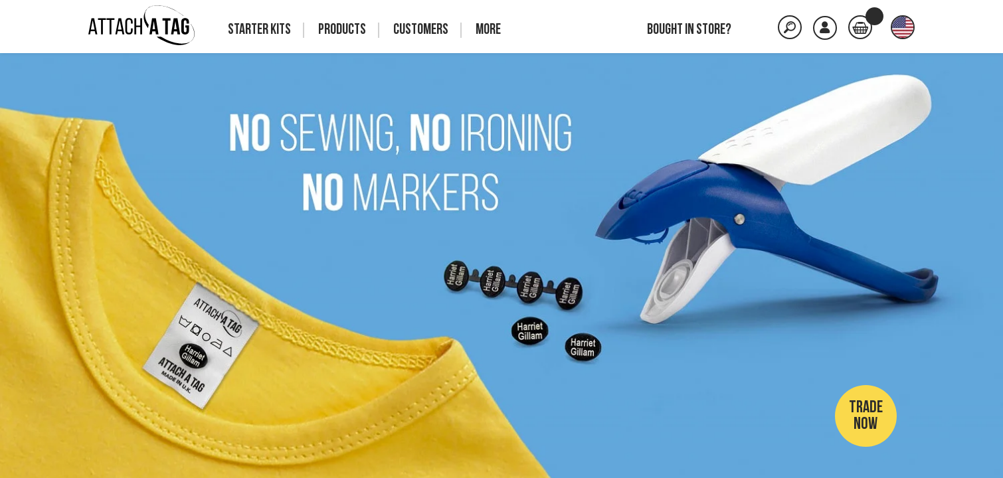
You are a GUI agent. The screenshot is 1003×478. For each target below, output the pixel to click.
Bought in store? (689, 30)
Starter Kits (259, 30)
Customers (420, 30)
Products (342, 30)
